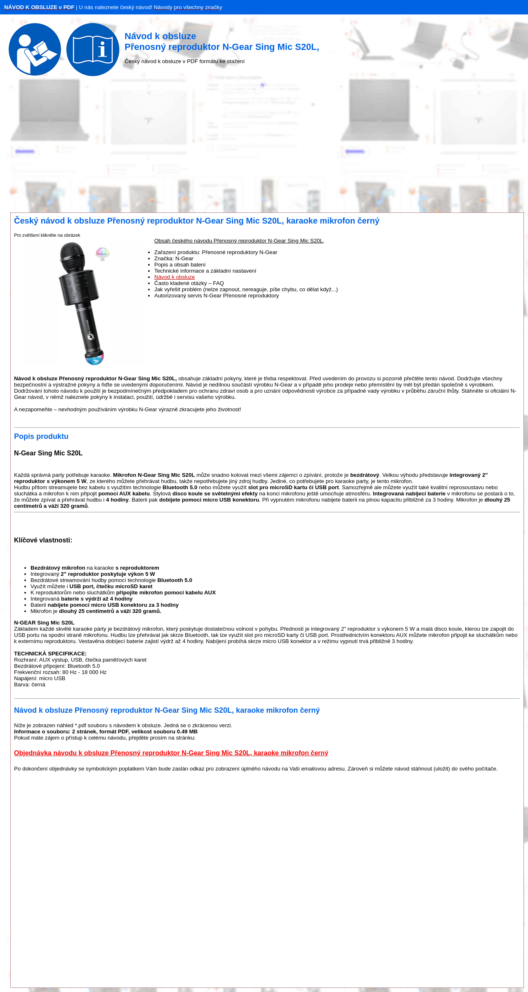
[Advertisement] (264, 146)
